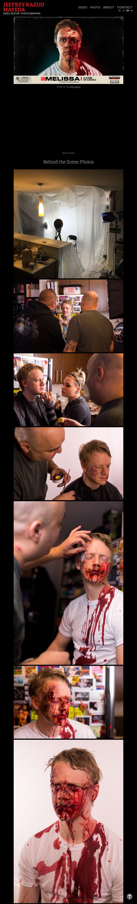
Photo (95, 7)
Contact (124, 7)
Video (82, 7)
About (108, 7)
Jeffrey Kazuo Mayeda (24, 7)
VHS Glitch (75, 86)
